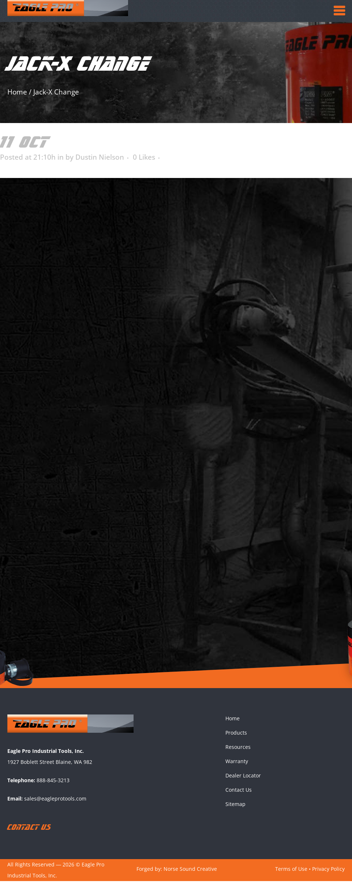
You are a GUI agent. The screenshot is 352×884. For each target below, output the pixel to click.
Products (236, 735)
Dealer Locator (243, 778)
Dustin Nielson (99, 157)
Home (17, 92)
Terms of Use (291, 871)
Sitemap (235, 806)
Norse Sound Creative (190, 871)
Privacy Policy (328, 871)
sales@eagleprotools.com (55, 801)
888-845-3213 (53, 783)
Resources (238, 749)
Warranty (236, 763)
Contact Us (238, 792)
